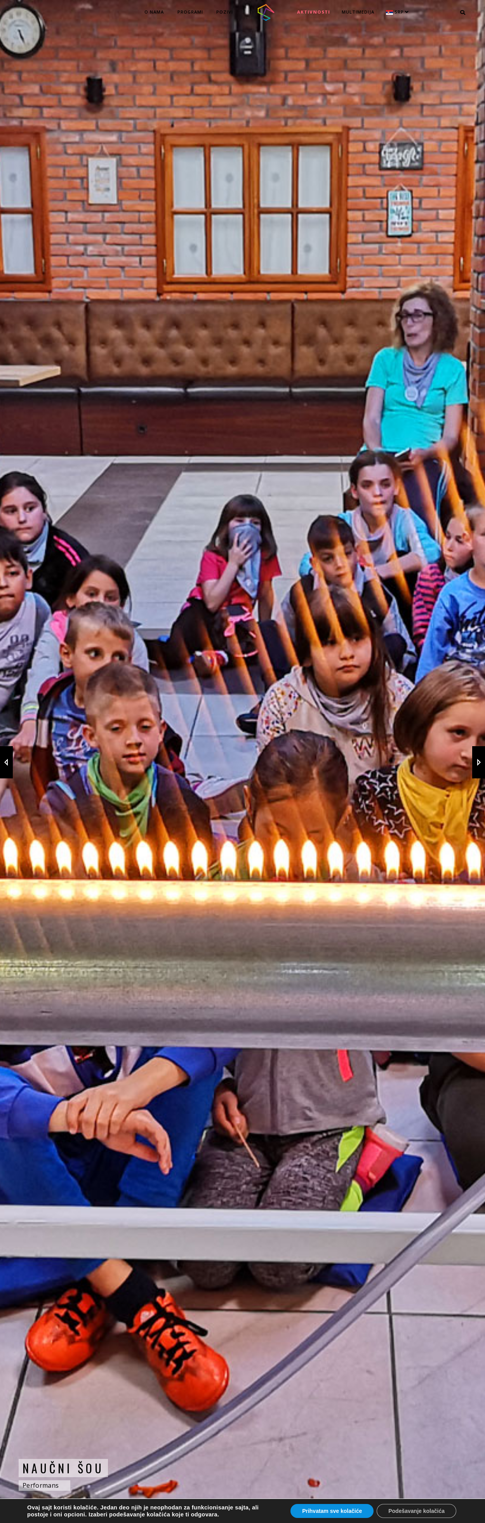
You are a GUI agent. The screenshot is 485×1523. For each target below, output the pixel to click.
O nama (154, 12)
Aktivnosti (313, 12)
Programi (190, 12)
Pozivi (224, 12)
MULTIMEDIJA (358, 12)
